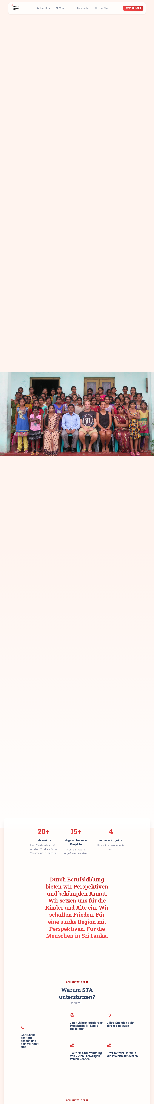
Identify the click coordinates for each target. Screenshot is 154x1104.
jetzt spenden (133, 8)
